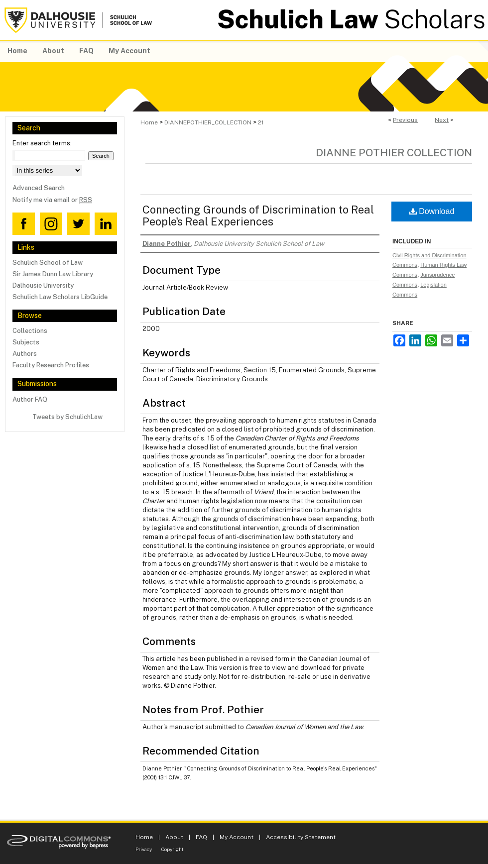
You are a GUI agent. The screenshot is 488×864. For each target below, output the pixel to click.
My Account (236, 837)
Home (149, 122)
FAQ (201, 837)
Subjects (25, 342)
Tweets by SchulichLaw (67, 417)
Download (432, 211)
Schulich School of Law (47, 262)
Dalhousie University (43, 285)
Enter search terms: (42, 143)
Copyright (172, 849)
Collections (29, 330)
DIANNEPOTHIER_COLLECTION (207, 122)
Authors (24, 353)
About (174, 837)
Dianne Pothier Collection (394, 152)
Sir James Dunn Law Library (52, 274)
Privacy (143, 849)
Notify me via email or (52, 200)
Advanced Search (38, 188)
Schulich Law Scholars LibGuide (60, 297)
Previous (405, 119)
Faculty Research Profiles (50, 365)
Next (442, 119)
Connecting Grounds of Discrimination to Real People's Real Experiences (258, 215)
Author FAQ (29, 399)
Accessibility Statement (301, 837)
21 (260, 122)
